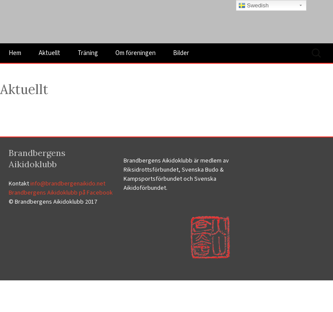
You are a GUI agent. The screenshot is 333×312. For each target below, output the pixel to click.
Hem (15, 53)
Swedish (253, 5)
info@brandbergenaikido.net (67, 184)
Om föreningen (135, 53)
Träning (88, 53)
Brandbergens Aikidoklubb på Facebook (61, 193)
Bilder (181, 53)
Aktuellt (49, 53)
